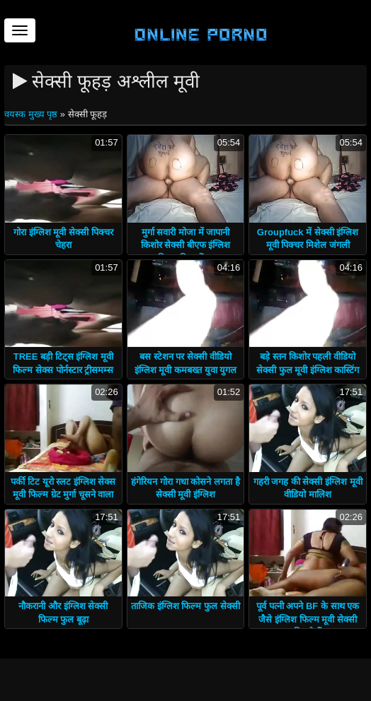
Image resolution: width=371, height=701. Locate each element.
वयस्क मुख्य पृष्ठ (32, 114)
